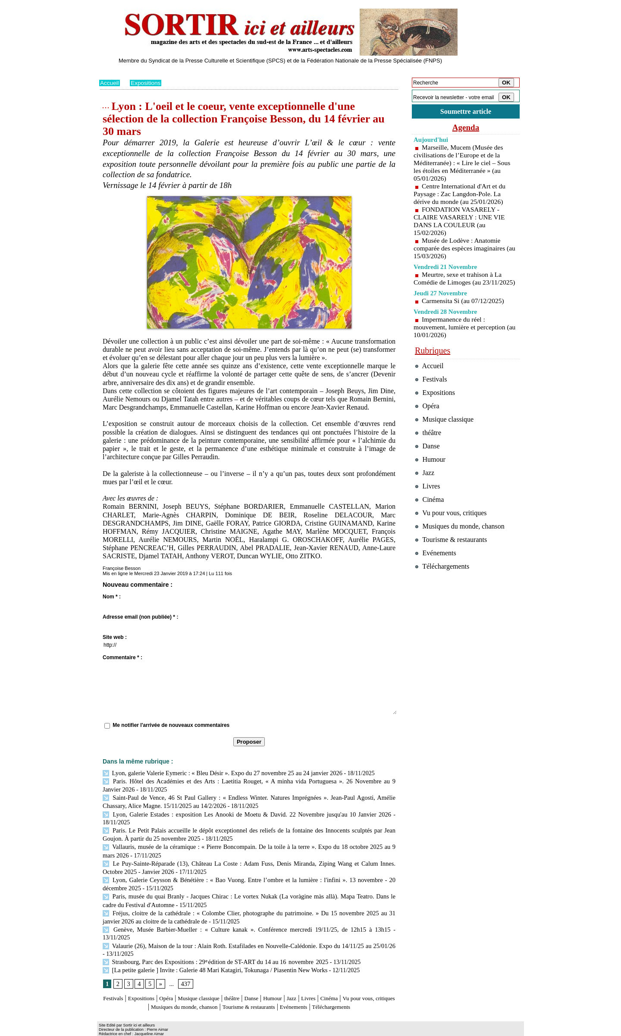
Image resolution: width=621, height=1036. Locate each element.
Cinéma (371, 981)
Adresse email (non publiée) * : (140, 617)
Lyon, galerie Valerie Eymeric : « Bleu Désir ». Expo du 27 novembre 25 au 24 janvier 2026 (219, 773)
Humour (305, 981)
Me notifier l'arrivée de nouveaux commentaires (171, 725)
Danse (280, 981)
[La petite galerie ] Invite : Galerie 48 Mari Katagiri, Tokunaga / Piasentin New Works (211, 953)
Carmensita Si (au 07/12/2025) (464, 309)
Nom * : (112, 597)
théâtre (257, 981)
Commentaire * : (122, 657)
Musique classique (217, 981)
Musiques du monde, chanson (223, 990)
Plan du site (111, 1030)
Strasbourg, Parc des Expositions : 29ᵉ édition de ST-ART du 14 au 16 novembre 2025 (212, 945)
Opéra (178, 981)
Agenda (466, 128)
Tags (210, 1030)
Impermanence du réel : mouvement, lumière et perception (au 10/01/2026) (461, 336)
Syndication (148, 1030)
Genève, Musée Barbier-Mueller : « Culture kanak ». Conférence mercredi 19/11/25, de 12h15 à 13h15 (232, 922)
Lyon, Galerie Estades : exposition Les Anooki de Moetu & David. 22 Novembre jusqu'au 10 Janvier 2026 (247, 812)
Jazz (327, 981)
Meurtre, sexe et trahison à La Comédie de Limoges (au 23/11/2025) (459, 283)
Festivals (116, 981)
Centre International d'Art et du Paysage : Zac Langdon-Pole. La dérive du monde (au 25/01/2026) (461, 195)
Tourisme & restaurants (301, 990)
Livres (347, 981)
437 (184, 967)
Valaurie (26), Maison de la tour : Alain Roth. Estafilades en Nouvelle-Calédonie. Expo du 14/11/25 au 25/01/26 (247, 929)
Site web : (115, 637)
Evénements (355, 990)
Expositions (147, 82)
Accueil (109, 82)
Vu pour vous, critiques (453, 536)
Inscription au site (182, 1030)
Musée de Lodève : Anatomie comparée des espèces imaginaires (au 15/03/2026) (461, 249)
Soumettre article (466, 112)
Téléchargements (249, 998)
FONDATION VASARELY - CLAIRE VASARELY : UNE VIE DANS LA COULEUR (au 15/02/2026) (461, 222)
